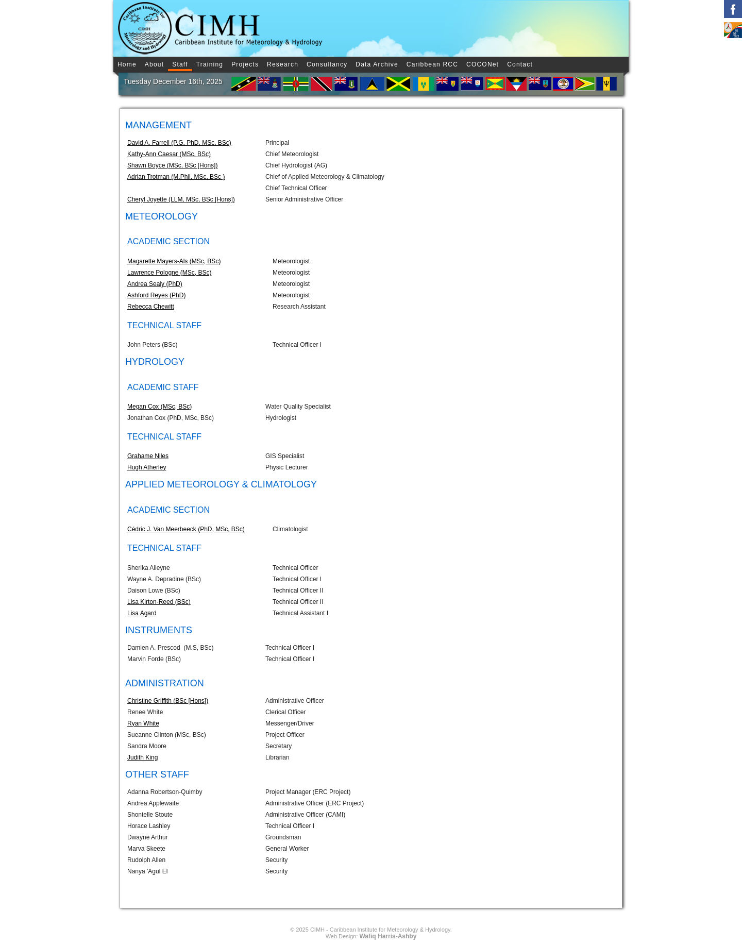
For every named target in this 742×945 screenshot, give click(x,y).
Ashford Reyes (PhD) (156, 295)
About (154, 64)
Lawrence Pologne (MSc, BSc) (169, 272)
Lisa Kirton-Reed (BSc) (159, 601)
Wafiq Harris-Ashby (387, 936)
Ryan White (143, 723)
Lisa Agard (142, 613)
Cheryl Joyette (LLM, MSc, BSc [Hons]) (181, 199)
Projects (245, 64)
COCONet (482, 64)
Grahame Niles (147, 456)
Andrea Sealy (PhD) (154, 284)
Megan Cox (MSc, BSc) (159, 406)
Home (127, 64)
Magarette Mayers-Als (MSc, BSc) (174, 261)
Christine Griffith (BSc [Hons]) (167, 700)
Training (210, 64)
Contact (520, 64)
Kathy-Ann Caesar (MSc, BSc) (169, 154)
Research (282, 64)
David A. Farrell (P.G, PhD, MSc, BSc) (179, 142)
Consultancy (327, 64)
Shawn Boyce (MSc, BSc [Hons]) (172, 165)
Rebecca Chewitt (150, 306)
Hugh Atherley (146, 467)
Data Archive (377, 64)
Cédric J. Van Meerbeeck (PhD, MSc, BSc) (186, 529)
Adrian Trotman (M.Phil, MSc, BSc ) (176, 176)
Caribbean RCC (432, 64)
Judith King (142, 757)
